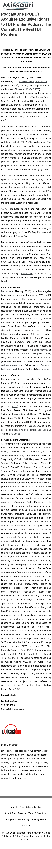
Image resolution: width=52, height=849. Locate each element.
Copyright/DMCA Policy (17, 819)
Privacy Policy (39, 819)
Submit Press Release (15, 813)
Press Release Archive (30, 807)
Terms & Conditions (38, 813)
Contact (26, 825)
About (14, 807)
